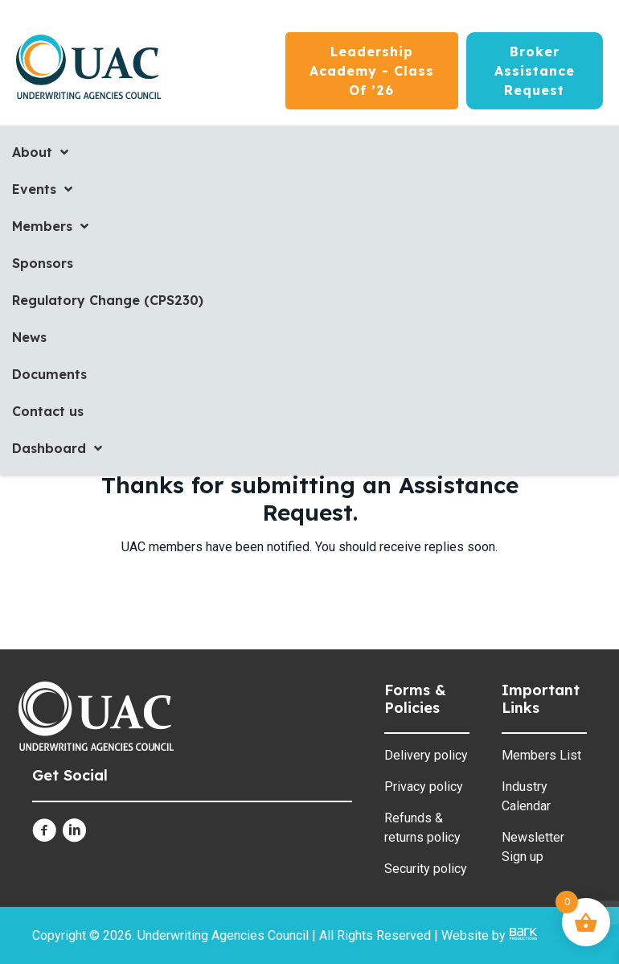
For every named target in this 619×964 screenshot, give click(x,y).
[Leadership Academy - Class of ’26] (371, 70)
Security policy (425, 868)
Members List (541, 755)
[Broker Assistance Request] (534, 70)
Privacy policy (423, 786)
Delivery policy (426, 755)
